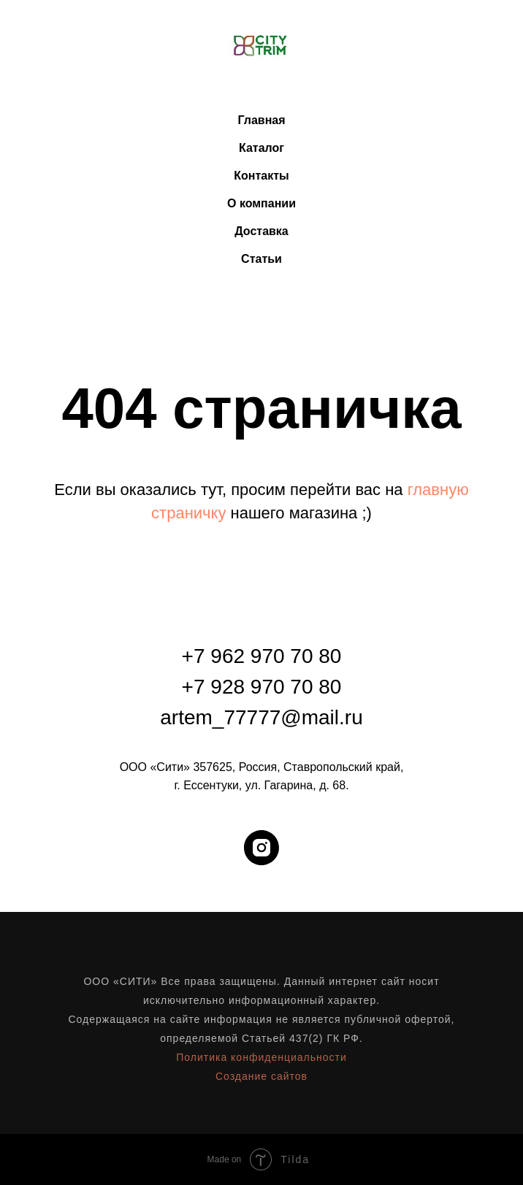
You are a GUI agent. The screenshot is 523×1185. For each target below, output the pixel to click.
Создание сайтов (261, 1076)
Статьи (261, 259)
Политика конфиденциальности (261, 1057)
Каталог (261, 148)
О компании (261, 203)
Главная (261, 120)
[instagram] (261, 847)
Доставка (261, 231)
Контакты (261, 175)
